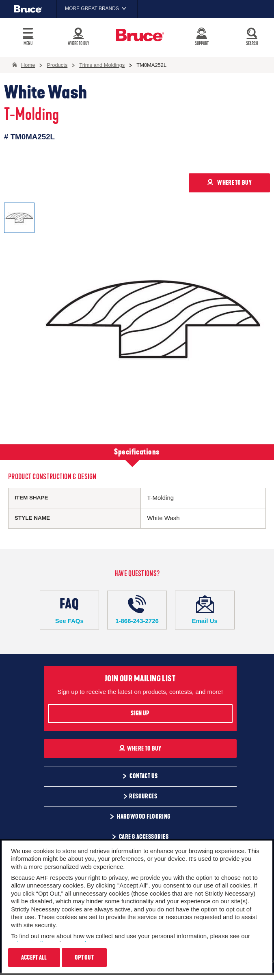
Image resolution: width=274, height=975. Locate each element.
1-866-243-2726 (137, 609)
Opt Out (84, 958)
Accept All (34, 958)
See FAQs (69, 609)
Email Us (204, 609)
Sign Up (140, 713)
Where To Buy (140, 749)
